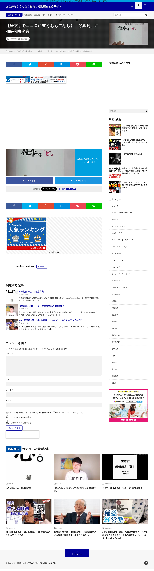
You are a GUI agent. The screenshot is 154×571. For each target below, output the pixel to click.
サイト (8, 400)
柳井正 (114, 360)
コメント (9, 353)
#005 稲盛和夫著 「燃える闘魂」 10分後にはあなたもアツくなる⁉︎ (50, 320)
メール (9, 390)
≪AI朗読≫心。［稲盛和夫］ (32, 291)
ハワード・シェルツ (120, 259)
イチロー (71, 15)
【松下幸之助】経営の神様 (132, 154)
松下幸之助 (116, 340)
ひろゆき (115, 206)
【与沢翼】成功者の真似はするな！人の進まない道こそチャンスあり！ (134, 142)
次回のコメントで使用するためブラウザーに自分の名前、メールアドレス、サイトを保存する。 (45, 412)
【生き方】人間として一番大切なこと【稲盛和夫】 (42, 306)
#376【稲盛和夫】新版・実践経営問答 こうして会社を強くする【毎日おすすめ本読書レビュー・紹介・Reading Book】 (125, 537)
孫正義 (37, 15)
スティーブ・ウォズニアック (123, 239)
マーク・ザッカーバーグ (122, 273)
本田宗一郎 (60, 15)
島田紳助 (115, 327)
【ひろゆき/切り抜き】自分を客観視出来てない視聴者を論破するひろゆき (135, 128)
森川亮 (114, 367)
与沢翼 (114, 300)
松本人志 (115, 347)
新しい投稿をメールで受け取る (18, 422)
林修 (113, 354)
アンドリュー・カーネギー (122, 212)
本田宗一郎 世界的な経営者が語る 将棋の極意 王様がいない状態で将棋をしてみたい (134, 170)
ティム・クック (118, 253)
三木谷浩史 (116, 293)
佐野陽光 (115, 306)
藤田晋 (114, 380)
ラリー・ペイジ (118, 280)
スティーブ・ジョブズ (121, 246)
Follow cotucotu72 (67, 189)
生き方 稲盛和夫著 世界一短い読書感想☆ (125, 489)
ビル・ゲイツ (47, 15)
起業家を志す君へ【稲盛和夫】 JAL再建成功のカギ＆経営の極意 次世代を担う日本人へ (76, 537)
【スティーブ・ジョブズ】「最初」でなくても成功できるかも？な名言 (134, 185)
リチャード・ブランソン (122, 286)
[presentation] (22, 434)
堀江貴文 (28, 15)
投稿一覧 (41, 267)
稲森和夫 (24, 39)
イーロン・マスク (119, 226)
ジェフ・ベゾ (117, 233)
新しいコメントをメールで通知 (18, 417)
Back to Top (77, 556)
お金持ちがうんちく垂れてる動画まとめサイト (39, 565)
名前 (8, 379)
